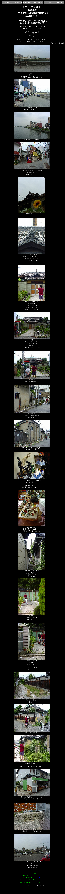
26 (39, 879)
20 (20, 879)
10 (36, 875)
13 (23, 877)
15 (28, 877)
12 (20, 877)
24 (33, 879)
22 (26, 879)
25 (36, 879)
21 (23, 879)
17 (34, 877)
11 (38, 875)
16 (31, 877)
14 (26, 877)
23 (30, 879)
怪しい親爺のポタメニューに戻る (30, 882)
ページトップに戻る (29, 874)
